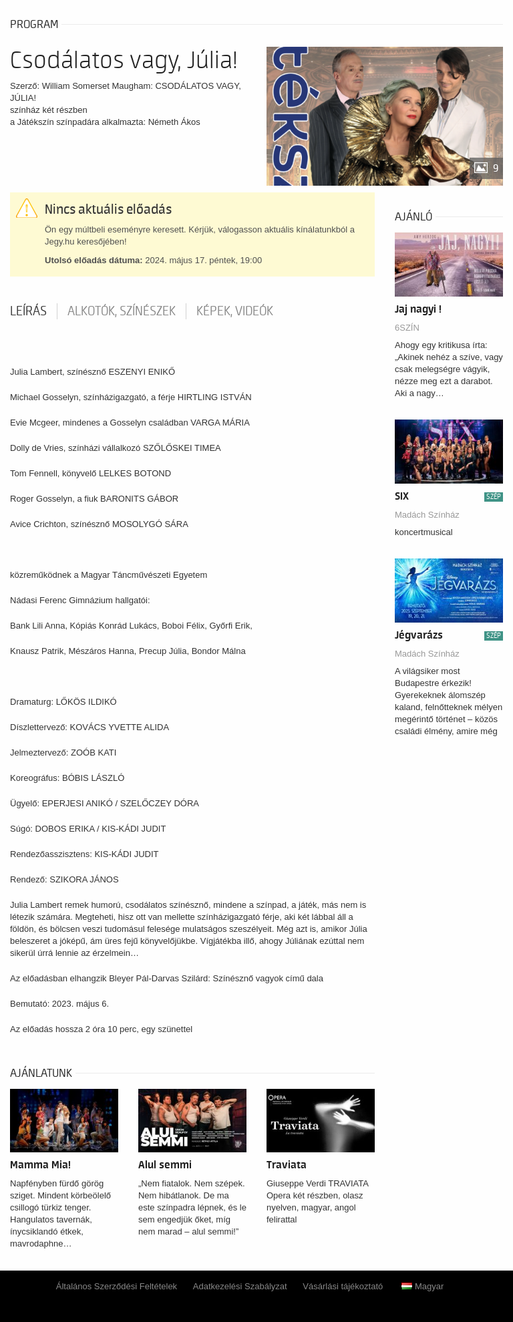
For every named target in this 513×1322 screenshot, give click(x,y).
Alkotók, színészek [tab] (121, 311)
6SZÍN (407, 328)
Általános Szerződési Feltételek (116, 1286)
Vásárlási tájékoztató (343, 1286)
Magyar (422, 1286)
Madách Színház (427, 515)
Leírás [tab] (28, 311)
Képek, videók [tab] (234, 311)
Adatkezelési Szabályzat (240, 1286)
